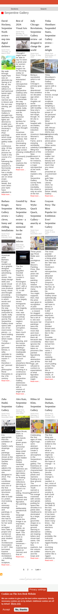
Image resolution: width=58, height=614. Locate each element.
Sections (14, 9)
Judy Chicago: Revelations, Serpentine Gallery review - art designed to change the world (36, 35)
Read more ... (6, 194)
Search (43, 9)
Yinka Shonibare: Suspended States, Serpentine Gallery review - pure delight (50, 35)
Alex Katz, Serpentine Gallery (21, 403)
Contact (22, 579)
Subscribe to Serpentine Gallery (1, 574)
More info (16, 604)
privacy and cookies (34, 579)
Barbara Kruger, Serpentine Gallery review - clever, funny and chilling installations (7, 216)
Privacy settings (37, 590)
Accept (6, 610)
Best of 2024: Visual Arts (21, 24)
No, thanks (21, 610)
